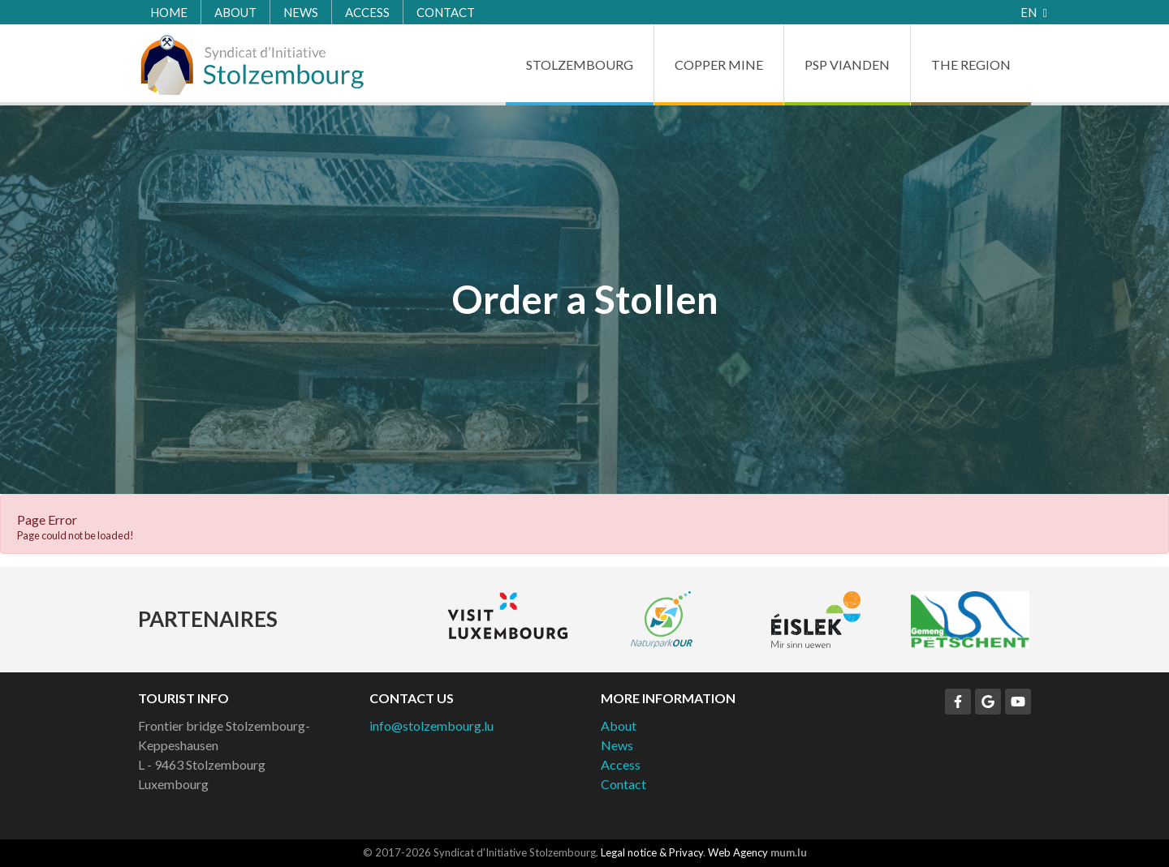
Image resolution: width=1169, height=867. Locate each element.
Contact (445, 12)
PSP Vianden (847, 64)
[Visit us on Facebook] (958, 702)
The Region (971, 64)
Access (367, 12)
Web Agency (738, 852)
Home (169, 12)
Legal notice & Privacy (652, 852)
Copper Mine (719, 64)
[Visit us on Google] (988, 702)
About (235, 12)
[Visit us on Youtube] (1018, 702)
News (300, 12)
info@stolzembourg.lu (431, 725)
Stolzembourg (579, 64)
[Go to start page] (251, 64)
